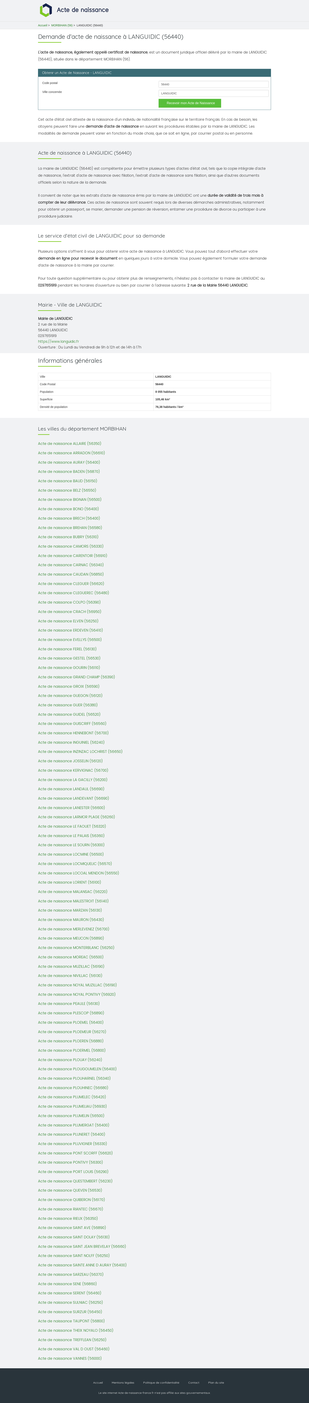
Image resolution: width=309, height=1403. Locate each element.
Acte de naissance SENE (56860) (67, 1283)
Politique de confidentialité (161, 1382)
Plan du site (216, 1382)
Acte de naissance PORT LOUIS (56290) (73, 1171)
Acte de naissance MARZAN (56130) (70, 910)
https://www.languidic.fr (58, 341)
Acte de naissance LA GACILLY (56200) (72, 779)
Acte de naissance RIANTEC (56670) (70, 1209)
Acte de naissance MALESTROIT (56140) (73, 901)
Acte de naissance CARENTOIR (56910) (72, 555)
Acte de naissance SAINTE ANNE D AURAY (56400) (82, 1265)
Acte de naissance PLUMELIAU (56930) (72, 1106)
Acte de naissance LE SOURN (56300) (71, 844)
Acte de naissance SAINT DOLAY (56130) (74, 1237)
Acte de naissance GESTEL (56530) (69, 658)
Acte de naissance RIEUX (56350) (68, 1218)
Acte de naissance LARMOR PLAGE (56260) (76, 816)
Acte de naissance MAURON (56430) (71, 919)
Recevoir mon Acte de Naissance (191, 103)
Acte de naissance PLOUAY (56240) (70, 1059)
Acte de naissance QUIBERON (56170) (71, 1199)
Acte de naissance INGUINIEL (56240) (71, 742)
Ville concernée (52, 92)
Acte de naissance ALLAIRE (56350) (69, 443)
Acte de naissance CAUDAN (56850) (71, 574)
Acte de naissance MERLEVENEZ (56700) (73, 929)
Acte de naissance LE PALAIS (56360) (71, 835)
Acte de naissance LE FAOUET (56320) (72, 826)
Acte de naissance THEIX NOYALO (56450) (75, 1330)
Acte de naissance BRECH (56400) (69, 518)
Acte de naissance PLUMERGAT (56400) (73, 1125)
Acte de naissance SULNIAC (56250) (70, 1302)
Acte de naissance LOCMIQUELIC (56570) (75, 863)
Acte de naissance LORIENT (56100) (69, 882)
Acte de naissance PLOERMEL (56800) (72, 1050)
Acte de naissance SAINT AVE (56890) (72, 1227)
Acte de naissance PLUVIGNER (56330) (72, 1143)
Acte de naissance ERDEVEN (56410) (70, 630)
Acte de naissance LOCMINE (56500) (71, 854)
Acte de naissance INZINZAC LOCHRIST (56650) (80, 751)
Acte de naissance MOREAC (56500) (71, 957)
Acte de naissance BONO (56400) (68, 508)
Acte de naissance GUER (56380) (68, 705)
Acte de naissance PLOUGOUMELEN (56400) (77, 1069)
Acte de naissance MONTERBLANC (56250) (76, 947)
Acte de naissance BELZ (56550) (67, 490)
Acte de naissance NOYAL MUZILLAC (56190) (77, 985)
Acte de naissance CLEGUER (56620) (71, 583)
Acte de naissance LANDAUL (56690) (71, 788)
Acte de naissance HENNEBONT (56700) (73, 733)
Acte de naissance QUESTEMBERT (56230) (75, 1181)
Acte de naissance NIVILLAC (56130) (70, 975)
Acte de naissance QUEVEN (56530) (70, 1190)
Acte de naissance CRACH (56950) (69, 611)
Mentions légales (123, 1382)
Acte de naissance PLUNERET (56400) (71, 1134)
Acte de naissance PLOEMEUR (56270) (72, 1031)
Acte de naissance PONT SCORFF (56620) (75, 1153)
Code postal (50, 83)
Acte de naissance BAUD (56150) (67, 480)
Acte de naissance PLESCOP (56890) (71, 1013)
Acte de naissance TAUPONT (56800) (71, 1321)
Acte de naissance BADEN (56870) (69, 471)
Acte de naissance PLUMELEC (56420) (72, 1096)
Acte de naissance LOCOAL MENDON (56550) (78, 873)
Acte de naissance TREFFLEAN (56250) (72, 1339)
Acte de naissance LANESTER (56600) (71, 807)
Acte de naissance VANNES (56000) (70, 1358)
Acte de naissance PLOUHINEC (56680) (73, 1087)
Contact (193, 1382)
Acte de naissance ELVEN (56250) (68, 621)
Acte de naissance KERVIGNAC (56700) (73, 770)
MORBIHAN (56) (62, 25)
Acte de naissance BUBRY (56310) (68, 536)
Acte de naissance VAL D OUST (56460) (74, 1349)
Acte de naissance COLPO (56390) (69, 602)
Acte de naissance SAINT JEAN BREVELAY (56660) (82, 1246)
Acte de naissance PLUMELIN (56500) (71, 1115)
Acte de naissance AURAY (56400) (69, 462)
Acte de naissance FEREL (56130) (67, 649)
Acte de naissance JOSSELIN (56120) (70, 760)
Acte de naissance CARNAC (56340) (71, 564)
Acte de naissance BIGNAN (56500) (70, 499)
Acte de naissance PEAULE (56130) (69, 1003)
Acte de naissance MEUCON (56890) (71, 938)
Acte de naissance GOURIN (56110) (69, 667)
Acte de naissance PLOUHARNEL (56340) (74, 1078)
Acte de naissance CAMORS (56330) (71, 546)
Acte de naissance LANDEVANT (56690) (73, 798)
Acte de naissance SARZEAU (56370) (71, 1274)
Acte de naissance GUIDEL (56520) (69, 714)
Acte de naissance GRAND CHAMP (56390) (76, 677)
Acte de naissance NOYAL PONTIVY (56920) (77, 994)
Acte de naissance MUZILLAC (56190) (71, 966)
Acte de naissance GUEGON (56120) (70, 695)
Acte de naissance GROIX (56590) (69, 686)
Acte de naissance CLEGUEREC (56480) (73, 592)
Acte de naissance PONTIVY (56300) (70, 1162)
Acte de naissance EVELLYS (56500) (70, 639)
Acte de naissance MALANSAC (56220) (72, 891)
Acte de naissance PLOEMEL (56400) (71, 1022)
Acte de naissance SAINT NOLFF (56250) (74, 1255)
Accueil (42, 25)
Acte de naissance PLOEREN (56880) (71, 1041)
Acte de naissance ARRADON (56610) (71, 452)
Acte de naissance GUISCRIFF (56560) (72, 723)
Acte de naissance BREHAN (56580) (70, 527)
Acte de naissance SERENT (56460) (69, 1293)
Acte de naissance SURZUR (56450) (70, 1311)
